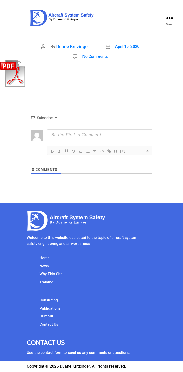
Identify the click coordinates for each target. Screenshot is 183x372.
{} (116, 151)
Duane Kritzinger (72, 46)
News (44, 266)
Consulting (49, 300)
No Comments (95, 56)
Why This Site (51, 274)
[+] (123, 151)
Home (45, 258)
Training (47, 282)
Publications (50, 308)
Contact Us (49, 324)
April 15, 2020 (127, 46)
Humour (46, 316)
